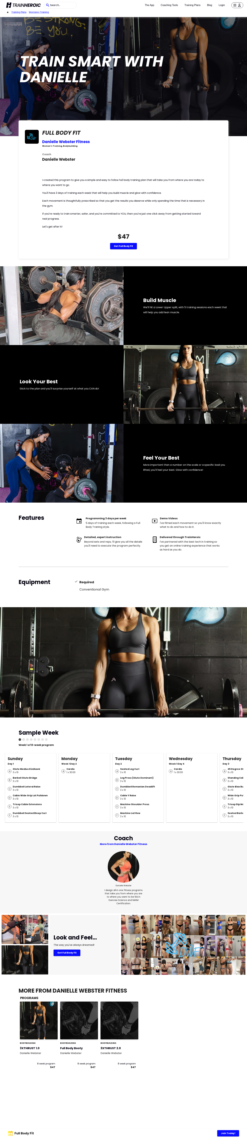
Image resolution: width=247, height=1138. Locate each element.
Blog (209, 5)
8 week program (46, 1063)
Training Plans (192, 5)
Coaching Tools (169, 5)
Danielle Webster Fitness (66, 141)
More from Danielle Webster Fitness (123, 844)
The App (149, 5)
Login (222, 5)
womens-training (39, 12)
